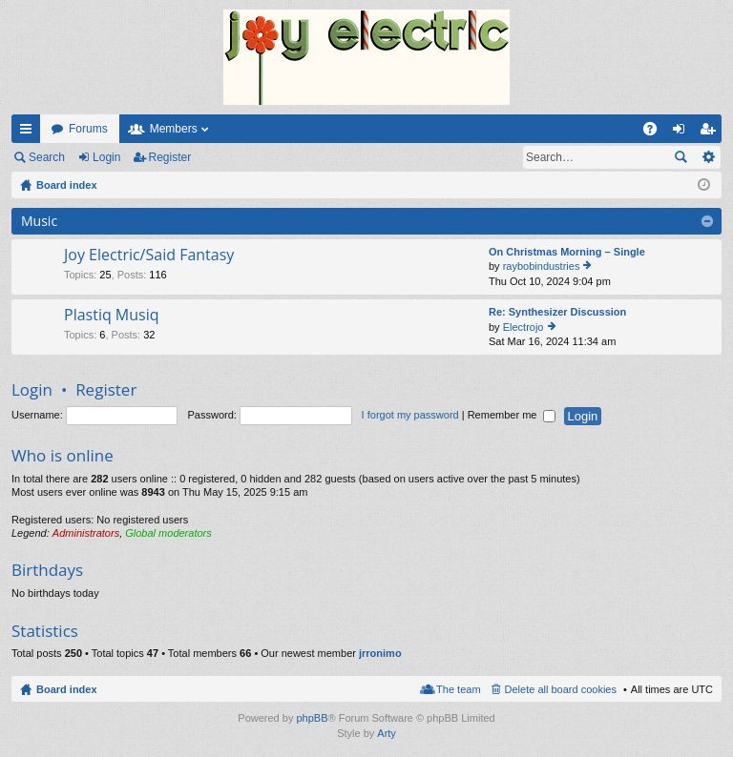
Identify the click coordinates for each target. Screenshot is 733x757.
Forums (88, 128)
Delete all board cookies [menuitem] (561, 689)
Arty (386, 733)
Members (174, 128)
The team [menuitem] (458, 689)
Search (47, 157)
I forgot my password (410, 414)
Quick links (29, 132)
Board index (66, 689)
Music (39, 221)
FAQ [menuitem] (656, 132)
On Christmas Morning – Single (567, 251)
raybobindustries (541, 266)
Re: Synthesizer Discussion (557, 311)
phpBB (311, 718)
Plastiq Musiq (111, 315)
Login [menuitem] (683, 132)
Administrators (85, 533)
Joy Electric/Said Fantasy (149, 255)
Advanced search (708, 157)
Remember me (512, 414)
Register (170, 157)
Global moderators (168, 533)
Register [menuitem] (712, 132)
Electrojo (523, 327)
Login (106, 157)
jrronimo (380, 653)
